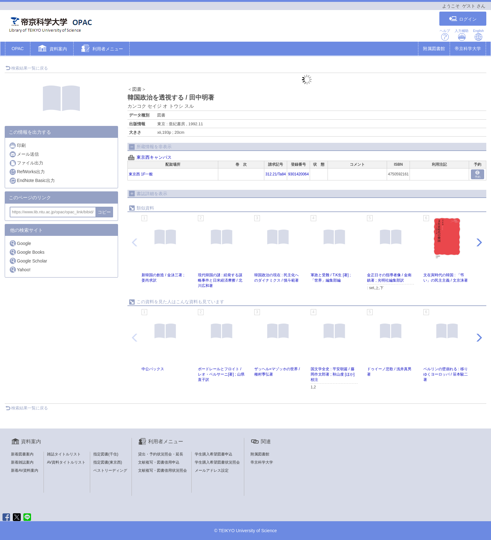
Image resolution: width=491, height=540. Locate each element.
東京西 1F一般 (141, 174)
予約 (477, 175)
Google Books (26, 252)
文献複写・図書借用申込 (158, 462)
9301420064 (298, 174)
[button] (51, 49)
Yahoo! (19, 269)
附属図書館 (434, 48)
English (478, 35)
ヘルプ (445, 35)
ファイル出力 (26, 163)
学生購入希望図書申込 (213, 454)
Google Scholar (28, 260)
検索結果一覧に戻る (26, 68)
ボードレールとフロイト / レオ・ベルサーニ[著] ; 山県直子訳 (221, 374)
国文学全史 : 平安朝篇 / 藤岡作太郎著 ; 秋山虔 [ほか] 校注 (332, 374)
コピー (104, 212)
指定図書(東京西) (107, 462)
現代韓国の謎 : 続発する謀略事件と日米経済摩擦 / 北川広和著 (220, 280)
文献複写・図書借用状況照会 (162, 470)
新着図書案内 (22, 454)
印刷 (17, 145)
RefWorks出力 (27, 172)
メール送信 (24, 154)
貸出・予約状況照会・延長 (160, 454)
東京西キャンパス (154, 157)
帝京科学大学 (468, 48)
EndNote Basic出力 (32, 180)
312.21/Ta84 (275, 174)
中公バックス (153, 369)
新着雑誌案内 (22, 462)
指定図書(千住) (105, 454)
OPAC (18, 48)
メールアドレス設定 (212, 470)
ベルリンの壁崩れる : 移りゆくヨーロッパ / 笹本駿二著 (445, 374)
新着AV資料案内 (24, 470)
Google (20, 243)
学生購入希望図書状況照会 (217, 462)
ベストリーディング (110, 470)
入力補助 (461, 35)
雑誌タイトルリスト (64, 454)
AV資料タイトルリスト (66, 462)
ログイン (463, 19)
